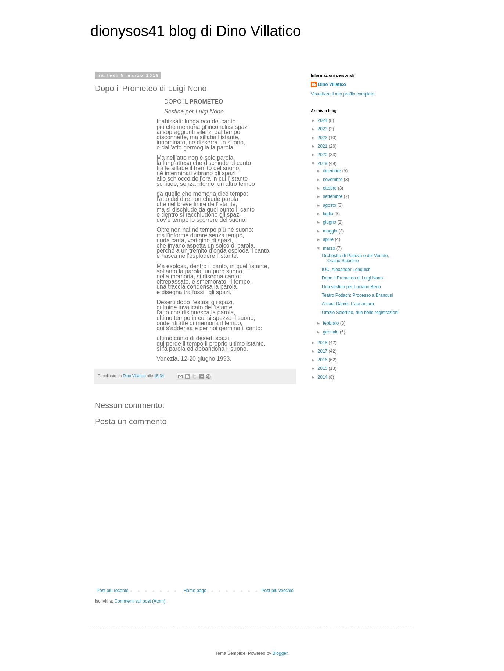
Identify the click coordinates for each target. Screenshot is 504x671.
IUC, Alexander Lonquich (346, 269)
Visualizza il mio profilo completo (342, 94)
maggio (331, 231)
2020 (323, 154)
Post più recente (113, 590)
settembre (333, 196)
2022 (323, 137)
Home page (195, 590)
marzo (329, 248)
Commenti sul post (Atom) (139, 601)
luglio (328, 213)
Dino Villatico (332, 84)
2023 (323, 128)
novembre (333, 179)
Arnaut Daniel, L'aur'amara (348, 303)
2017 (323, 351)
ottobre (330, 188)
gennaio (331, 332)
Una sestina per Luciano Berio (351, 286)
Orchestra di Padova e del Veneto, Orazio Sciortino (355, 258)
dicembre (332, 170)
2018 (323, 342)
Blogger (280, 653)
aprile (329, 239)
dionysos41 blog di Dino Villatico (195, 31)
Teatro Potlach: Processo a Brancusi (357, 295)
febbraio (331, 323)
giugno (330, 222)
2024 (323, 120)
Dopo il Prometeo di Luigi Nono (352, 278)
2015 (323, 368)
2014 (323, 377)
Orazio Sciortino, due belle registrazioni (360, 312)
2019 (323, 163)
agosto (330, 205)
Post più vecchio (278, 590)
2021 (323, 146)
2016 (323, 359)
